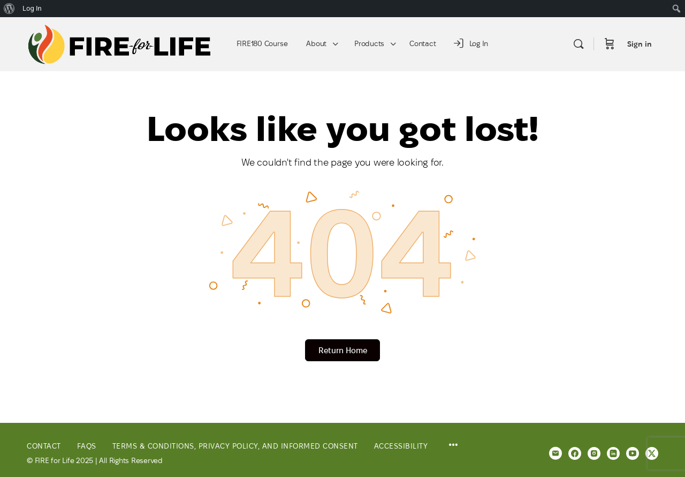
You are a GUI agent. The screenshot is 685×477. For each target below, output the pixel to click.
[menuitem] (9, 8)
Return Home (342, 350)
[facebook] (574, 453)
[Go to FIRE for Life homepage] (119, 42)
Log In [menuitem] (32, 8)
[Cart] (609, 44)
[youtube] (632, 453)
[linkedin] (613, 453)
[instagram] (594, 453)
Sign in (639, 44)
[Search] (578, 44)
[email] (555, 453)
